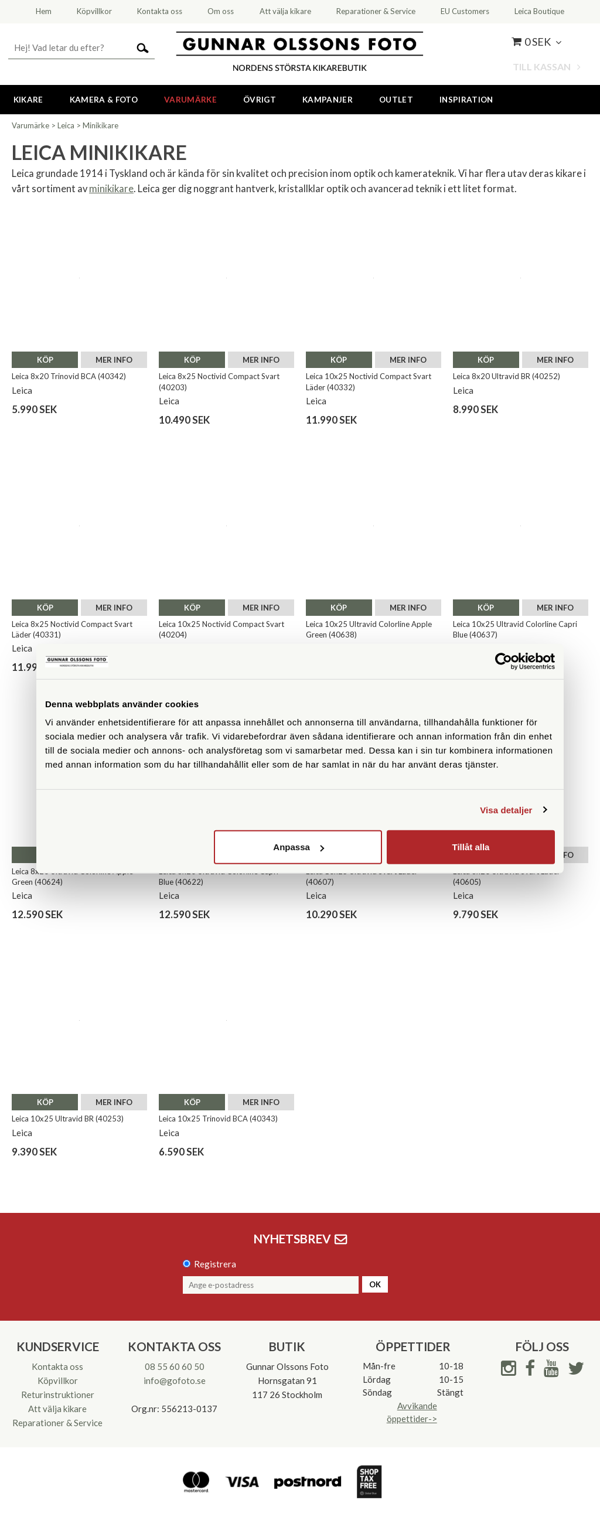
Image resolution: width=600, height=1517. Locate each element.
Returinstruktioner (57, 1394)
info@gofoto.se (175, 1380)
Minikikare (100, 125)
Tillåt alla (470, 847)
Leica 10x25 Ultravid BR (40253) (68, 1118)
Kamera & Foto (104, 99)
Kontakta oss (57, 1366)
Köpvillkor (58, 1380)
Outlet (396, 99)
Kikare (28, 99)
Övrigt (259, 99)
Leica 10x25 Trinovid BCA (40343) (218, 1118)
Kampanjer (327, 99)
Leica (65, 125)
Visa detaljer (506, 809)
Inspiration (466, 99)
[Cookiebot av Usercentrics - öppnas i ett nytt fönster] (503, 661)
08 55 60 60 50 (174, 1366)
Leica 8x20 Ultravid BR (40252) (506, 376)
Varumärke (190, 99)
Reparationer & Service (57, 1422)
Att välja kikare (57, 1408)
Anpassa (298, 847)
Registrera (215, 1264)
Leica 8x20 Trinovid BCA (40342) (69, 376)
